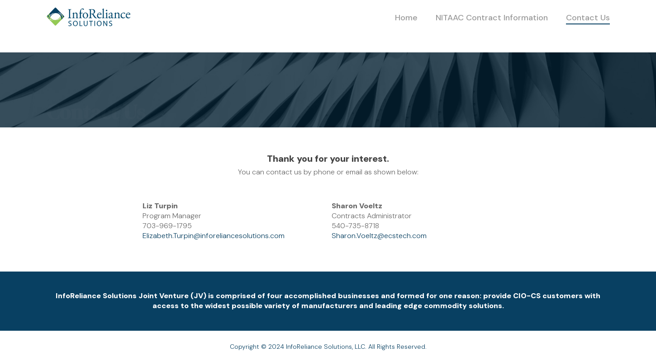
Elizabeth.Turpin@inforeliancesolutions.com (214, 235)
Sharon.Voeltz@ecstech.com (379, 235)
